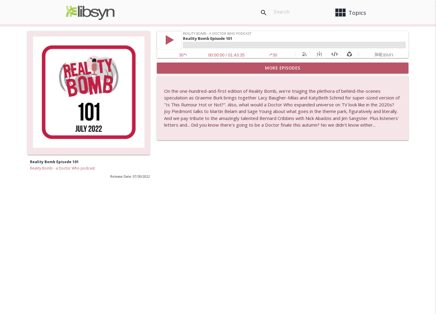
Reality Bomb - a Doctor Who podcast (62, 168)
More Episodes (282, 68)
